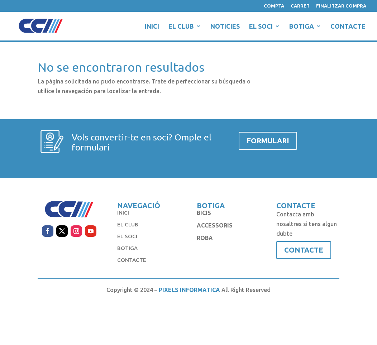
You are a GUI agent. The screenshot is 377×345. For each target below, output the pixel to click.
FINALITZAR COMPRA (341, 6)
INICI (152, 27)
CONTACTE (348, 27)
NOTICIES (225, 27)
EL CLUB (181, 27)
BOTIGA (301, 27)
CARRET (300, 6)
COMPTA (274, 6)
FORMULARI (268, 140)
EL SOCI (261, 27)
